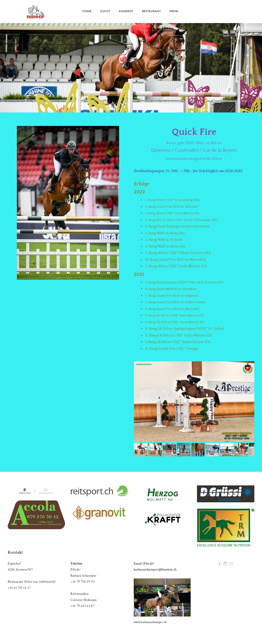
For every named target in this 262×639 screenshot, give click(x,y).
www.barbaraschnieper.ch (150, 622)
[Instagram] (225, 564)
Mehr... (174, 11)
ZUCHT (105, 11)
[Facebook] (220, 564)
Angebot (126, 11)
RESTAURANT (151, 11)
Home (87, 11)
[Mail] (231, 564)
